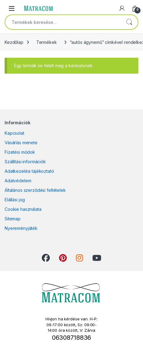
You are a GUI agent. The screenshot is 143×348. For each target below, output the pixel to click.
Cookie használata (23, 209)
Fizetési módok (20, 152)
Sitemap (13, 218)
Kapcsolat (14, 133)
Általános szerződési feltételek (35, 190)
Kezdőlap (14, 42)
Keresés (129, 22)
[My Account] (122, 8)
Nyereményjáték (21, 228)
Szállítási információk (25, 161)
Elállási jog (15, 199)
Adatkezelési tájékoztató (29, 171)
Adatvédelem (18, 180)
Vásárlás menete (21, 142)
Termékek (46, 42)
